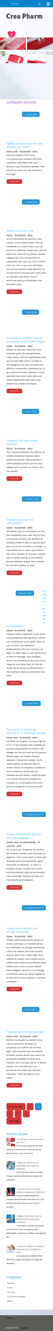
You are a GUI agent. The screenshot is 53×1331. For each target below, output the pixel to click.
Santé (16, 151)
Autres (16, 842)
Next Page (14, 1121)
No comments (25, 151)
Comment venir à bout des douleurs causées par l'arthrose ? (31, 1190)
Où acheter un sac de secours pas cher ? (30, 1140)
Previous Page (15, 1106)
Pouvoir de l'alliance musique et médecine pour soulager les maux (30, 1249)
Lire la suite (14, 181)
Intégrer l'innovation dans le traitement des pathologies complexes (28, 1219)
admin (35, 151)
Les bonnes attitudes (28, 842)
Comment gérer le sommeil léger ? (26, 1031)
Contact (9, 1318)
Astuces (10, 151)
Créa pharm (24, 1328)
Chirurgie (11, 1292)
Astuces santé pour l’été (20, 230)
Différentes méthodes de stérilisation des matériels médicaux (27, 1166)
